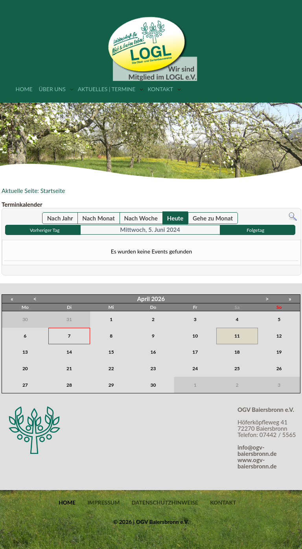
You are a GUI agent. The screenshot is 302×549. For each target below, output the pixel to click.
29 (111, 385)
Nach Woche (141, 218)
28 (69, 385)
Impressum (103, 502)
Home (24, 89)
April (143, 298)
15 (111, 352)
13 (25, 352)
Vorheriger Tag (45, 230)
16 (153, 352)
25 (237, 368)
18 (237, 352)
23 (153, 368)
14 (69, 352)
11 (237, 336)
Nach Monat (98, 218)
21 (69, 368)
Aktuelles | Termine (107, 89)
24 (195, 368)
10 (195, 336)
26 (279, 368)
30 (153, 385)
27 (25, 385)
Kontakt (160, 89)
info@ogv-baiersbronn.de (257, 450)
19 (279, 352)
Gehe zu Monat (213, 218)
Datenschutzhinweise (164, 502)
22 (111, 368)
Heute (175, 218)
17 (195, 352)
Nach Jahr (60, 218)
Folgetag (255, 230)
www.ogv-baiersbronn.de (257, 463)
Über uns (52, 89)
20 (25, 368)
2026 (158, 298)
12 (279, 336)
